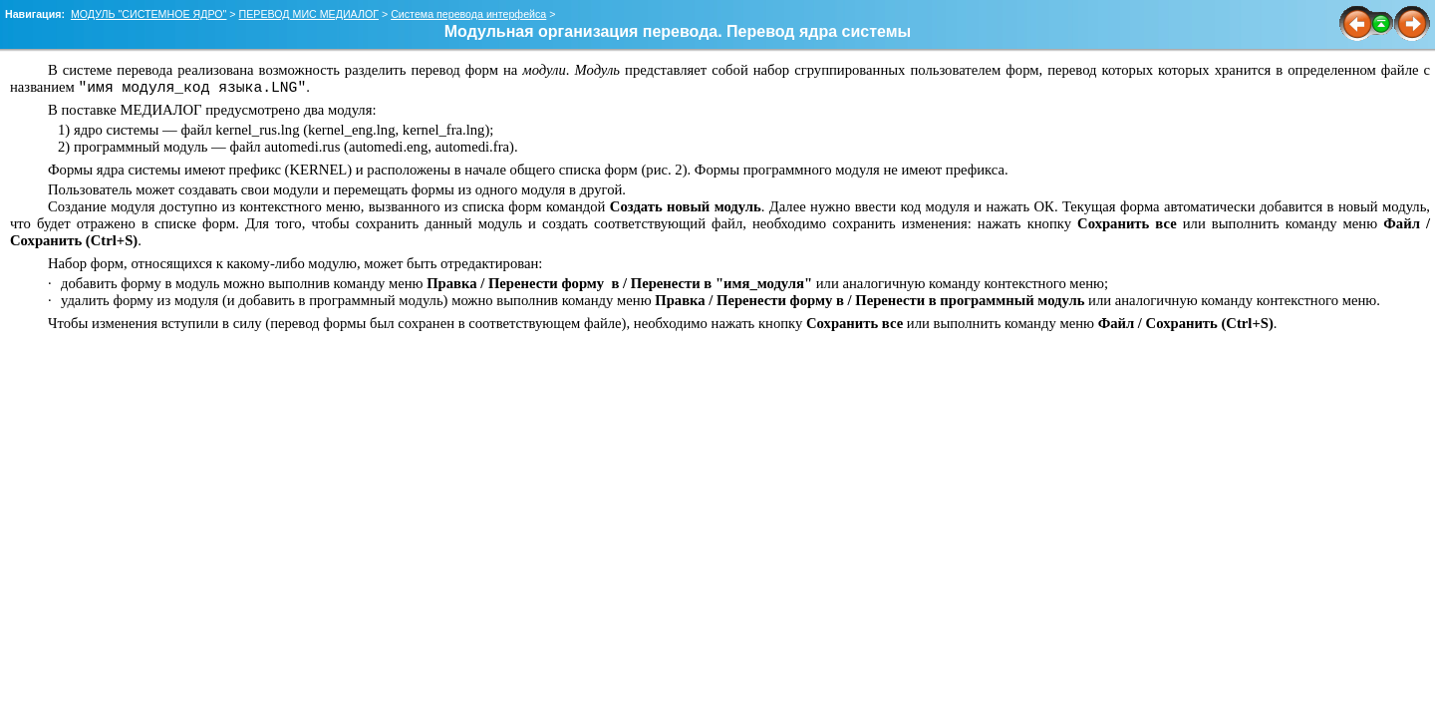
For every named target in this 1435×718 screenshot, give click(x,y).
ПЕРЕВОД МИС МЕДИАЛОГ (309, 14)
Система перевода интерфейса (468, 14)
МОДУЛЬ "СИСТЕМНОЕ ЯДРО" (149, 14)
